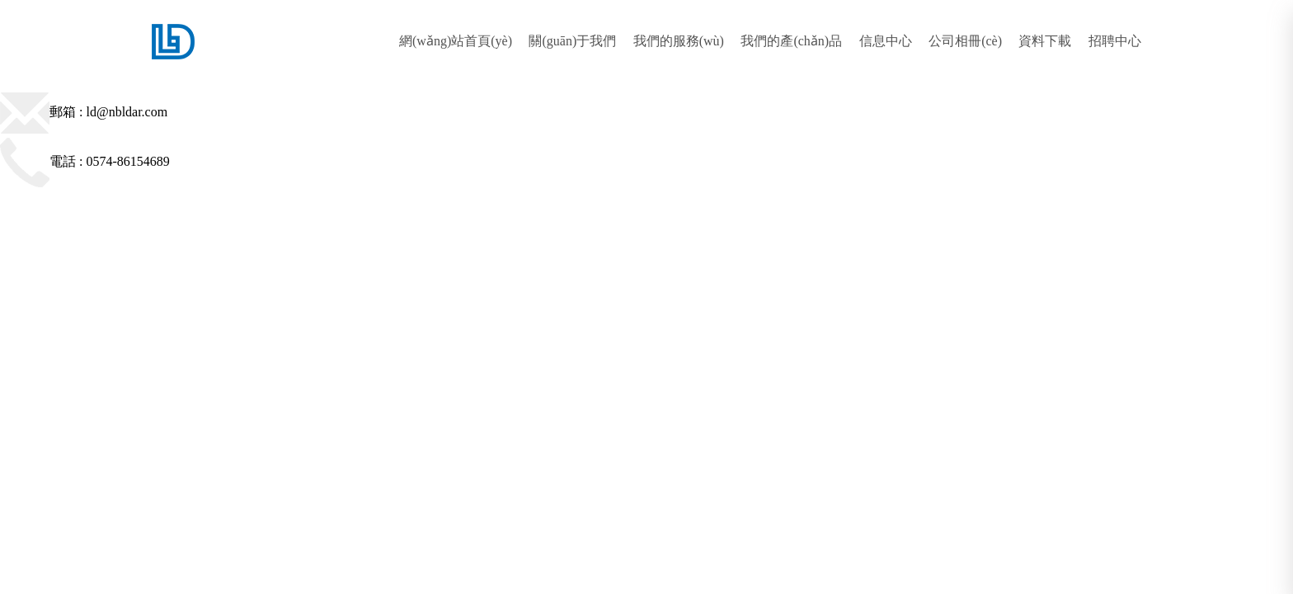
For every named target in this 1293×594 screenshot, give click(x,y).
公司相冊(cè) (965, 41)
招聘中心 (1114, 41)
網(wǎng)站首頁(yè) (455, 41)
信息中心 (885, 41)
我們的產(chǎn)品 (791, 41)
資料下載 (1044, 41)
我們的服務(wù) (678, 41)
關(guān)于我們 (572, 41)
